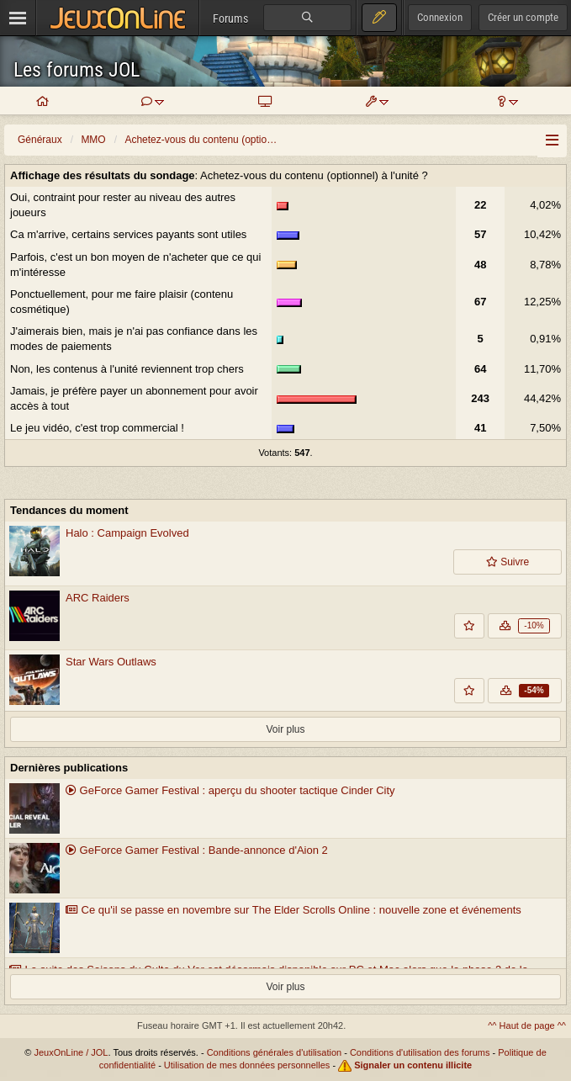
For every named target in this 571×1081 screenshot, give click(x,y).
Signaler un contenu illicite (413, 1065)
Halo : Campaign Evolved (127, 533)
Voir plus (285, 729)
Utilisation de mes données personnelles (247, 1065)
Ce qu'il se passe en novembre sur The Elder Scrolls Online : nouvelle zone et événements (293, 909)
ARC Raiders (98, 597)
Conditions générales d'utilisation (274, 1052)
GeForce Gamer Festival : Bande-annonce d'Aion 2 (197, 850)
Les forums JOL (76, 70)
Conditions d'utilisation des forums (420, 1052)
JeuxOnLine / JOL (71, 1052)
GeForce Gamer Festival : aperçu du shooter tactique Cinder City (230, 790)
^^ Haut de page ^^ (527, 1025)
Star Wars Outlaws (111, 661)
